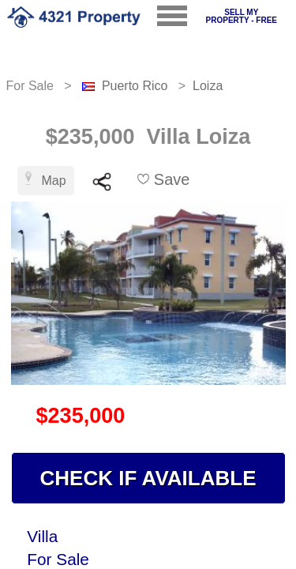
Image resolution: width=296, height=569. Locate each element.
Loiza (208, 85)
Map (45, 179)
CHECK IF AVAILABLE (148, 478)
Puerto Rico (135, 85)
